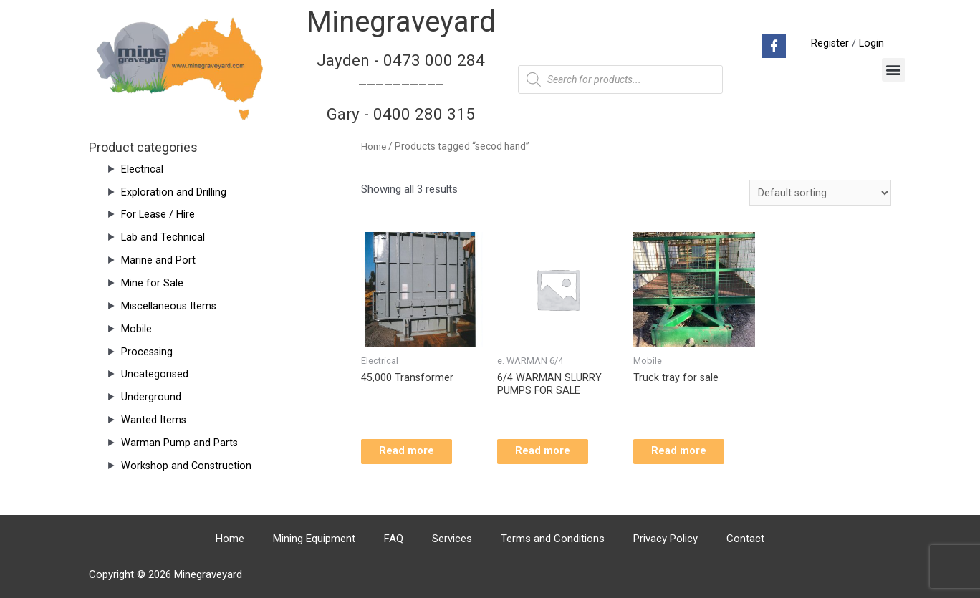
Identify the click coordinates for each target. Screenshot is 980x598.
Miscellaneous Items (169, 305)
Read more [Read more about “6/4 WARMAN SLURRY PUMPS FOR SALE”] (553, 454)
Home (374, 146)
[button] (893, 70)
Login (871, 43)
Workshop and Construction (187, 465)
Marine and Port (158, 260)
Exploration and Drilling (173, 191)
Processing (147, 351)
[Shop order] (820, 193)
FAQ (393, 538)
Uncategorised (155, 373)
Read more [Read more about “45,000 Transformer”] (417, 454)
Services (452, 538)
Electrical (142, 169)
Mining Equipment (314, 538)
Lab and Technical (163, 237)
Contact (745, 538)
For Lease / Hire (159, 214)
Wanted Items (154, 419)
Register (829, 43)
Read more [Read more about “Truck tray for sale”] (689, 454)
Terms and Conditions (553, 538)
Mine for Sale (152, 282)
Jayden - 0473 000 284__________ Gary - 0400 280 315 (401, 86)
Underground (151, 396)
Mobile (136, 328)
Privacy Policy (665, 538)
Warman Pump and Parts (180, 442)
